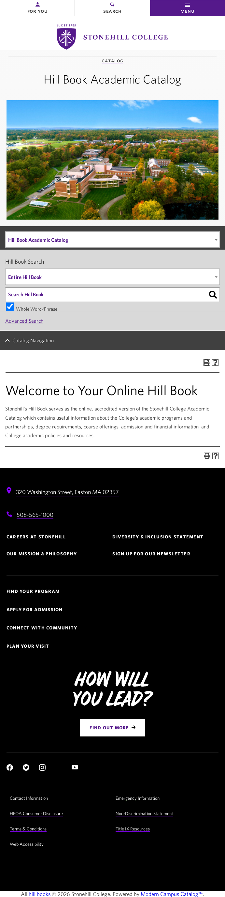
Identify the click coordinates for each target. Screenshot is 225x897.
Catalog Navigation (33, 340)
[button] (37, 8)
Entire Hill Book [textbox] (25, 277)
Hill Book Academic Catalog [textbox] (38, 240)
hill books (39, 894)
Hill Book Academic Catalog (112, 79)
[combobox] (112, 239)
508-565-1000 (35, 514)
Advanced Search (24, 321)
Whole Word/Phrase (36, 308)
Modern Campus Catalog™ (172, 894)
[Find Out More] (112, 727)
